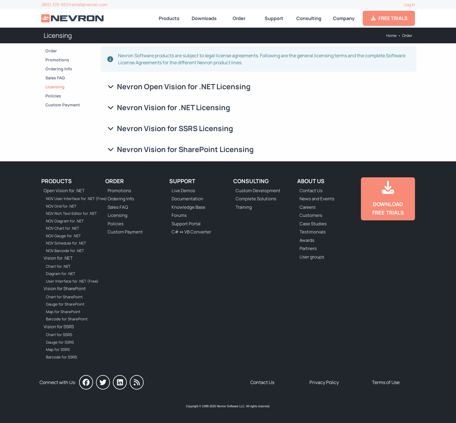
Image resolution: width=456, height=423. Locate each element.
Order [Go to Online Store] (239, 18)
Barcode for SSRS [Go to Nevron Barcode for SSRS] (61, 357)
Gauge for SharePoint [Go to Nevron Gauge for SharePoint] (65, 304)
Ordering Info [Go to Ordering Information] (58, 69)
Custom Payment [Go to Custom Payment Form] (62, 105)
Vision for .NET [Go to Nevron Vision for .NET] (58, 258)
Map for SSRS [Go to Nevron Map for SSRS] (58, 349)
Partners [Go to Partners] (308, 248)
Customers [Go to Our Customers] (311, 215)
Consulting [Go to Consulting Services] (308, 18)
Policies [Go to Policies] (53, 96)
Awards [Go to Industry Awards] (307, 240)
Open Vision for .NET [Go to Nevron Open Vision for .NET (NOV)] (64, 191)
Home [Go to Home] (391, 35)
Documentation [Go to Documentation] (187, 199)
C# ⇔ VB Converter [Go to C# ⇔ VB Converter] (191, 232)
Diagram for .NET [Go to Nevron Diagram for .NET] (60, 273)
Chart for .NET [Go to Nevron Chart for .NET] (58, 266)
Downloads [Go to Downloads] (204, 18)
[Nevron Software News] (137, 382)
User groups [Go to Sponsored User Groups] (312, 257)
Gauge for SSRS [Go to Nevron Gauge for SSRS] (60, 342)
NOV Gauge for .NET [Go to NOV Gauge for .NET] (63, 235)
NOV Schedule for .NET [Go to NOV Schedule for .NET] (66, 243)
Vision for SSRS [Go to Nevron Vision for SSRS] (59, 327)
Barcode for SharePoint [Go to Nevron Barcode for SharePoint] (67, 319)
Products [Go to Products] (169, 18)
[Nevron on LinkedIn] (120, 382)
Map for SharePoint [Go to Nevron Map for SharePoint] (63, 311)
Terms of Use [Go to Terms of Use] (386, 382)
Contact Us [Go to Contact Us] (311, 191)
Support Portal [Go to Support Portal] (186, 224)
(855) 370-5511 (55, 4)
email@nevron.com (89, 4)
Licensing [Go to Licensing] (55, 87)
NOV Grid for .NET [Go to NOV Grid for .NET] (61, 206)
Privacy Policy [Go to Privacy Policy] (324, 382)
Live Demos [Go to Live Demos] (183, 191)
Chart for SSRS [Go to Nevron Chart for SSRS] (59, 334)
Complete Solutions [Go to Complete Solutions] (256, 199)
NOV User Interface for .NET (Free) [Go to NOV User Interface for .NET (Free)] (72, 198)
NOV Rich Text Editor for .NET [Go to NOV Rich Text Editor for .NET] (71, 213)
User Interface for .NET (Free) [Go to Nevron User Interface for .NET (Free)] (72, 281)
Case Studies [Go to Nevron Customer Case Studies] (313, 224)
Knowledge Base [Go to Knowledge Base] (188, 207)
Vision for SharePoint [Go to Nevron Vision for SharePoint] (65, 288)
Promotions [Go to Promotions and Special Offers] (57, 60)
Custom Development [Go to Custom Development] (258, 191)
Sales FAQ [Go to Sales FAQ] (55, 78)
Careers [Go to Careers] (308, 207)
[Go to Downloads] (388, 198)
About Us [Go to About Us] (311, 181)
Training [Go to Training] (244, 207)
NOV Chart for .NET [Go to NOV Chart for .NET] (62, 228)
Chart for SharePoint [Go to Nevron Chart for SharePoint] (64, 296)
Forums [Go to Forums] (179, 215)
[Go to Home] (73, 18)
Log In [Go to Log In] (409, 4)
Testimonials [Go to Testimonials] (313, 232)
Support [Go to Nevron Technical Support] (274, 18)
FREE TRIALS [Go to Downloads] (389, 18)
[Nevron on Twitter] (103, 382)
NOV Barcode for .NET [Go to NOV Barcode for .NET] (65, 250)
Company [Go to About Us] (344, 18)
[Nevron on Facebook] (86, 382)
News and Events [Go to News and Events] (317, 199)
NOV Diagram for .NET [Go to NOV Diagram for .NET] (65, 221)
